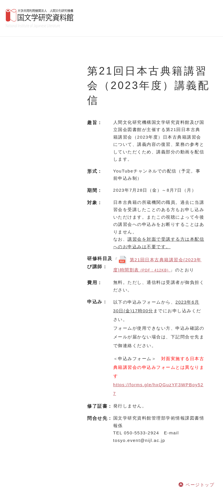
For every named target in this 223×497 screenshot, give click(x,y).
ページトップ (200, 484)
